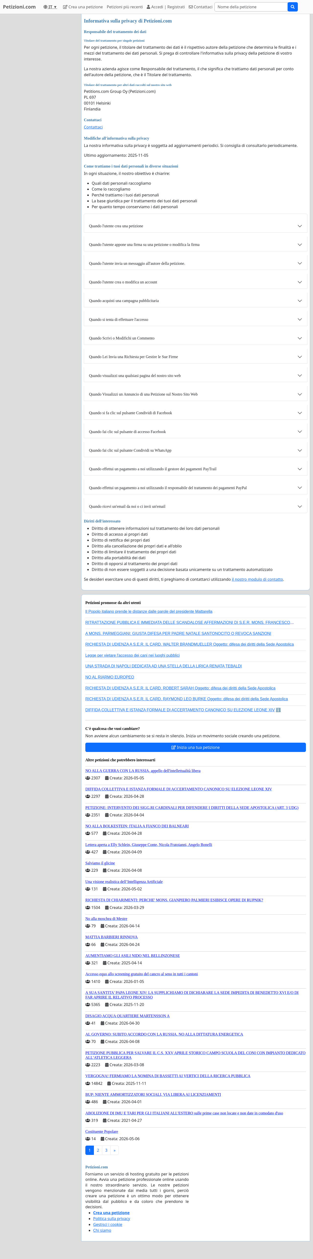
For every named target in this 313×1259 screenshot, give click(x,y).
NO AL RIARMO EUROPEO (109, 677)
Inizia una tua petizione (195, 747)
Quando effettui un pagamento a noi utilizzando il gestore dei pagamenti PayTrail (152, 469)
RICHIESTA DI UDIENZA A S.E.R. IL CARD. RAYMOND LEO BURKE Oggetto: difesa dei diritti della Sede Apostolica (186, 699)
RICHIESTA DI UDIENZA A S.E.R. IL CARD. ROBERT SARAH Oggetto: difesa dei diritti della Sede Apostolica (180, 688)
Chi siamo (102, 1230)
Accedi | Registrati (166, 7)
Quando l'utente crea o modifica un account (123, 282)
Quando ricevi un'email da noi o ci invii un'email (127, 506)
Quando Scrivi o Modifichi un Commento (122, 338)
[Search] (251, 7)
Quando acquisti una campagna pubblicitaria (124, 301)
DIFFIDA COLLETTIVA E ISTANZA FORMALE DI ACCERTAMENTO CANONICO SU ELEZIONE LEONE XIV (180, 710)
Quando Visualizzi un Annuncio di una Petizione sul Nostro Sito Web (143, 394)
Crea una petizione (83, 7)
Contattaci (200, 7)
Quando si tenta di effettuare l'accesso (118, 319)
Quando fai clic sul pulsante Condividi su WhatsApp (130, 450)
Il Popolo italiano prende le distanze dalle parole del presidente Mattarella (148, 611)
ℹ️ (278, 710)
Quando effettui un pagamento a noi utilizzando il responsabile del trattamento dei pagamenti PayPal (168, 488)
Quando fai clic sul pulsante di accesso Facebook (127, 432)
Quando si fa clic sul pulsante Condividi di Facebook (130, 413)
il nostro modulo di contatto (257, 579)
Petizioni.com (19, 6)
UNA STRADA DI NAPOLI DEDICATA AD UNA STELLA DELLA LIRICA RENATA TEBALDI (163, 666)
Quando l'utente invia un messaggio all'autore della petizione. (137, 263)
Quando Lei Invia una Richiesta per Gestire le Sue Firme (133, 357)
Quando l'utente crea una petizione (116, 226)
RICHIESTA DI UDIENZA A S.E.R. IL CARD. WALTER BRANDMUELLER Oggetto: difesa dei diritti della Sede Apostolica (189, 644)
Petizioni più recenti (125, 7)
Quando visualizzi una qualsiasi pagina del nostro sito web (135, 376)
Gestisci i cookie (107, 1224)
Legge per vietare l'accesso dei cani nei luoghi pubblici (132, 655)
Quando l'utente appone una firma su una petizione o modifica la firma (144, 244)
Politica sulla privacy (111, 1218)
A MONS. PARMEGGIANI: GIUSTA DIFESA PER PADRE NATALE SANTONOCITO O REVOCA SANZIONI (178, 633)
